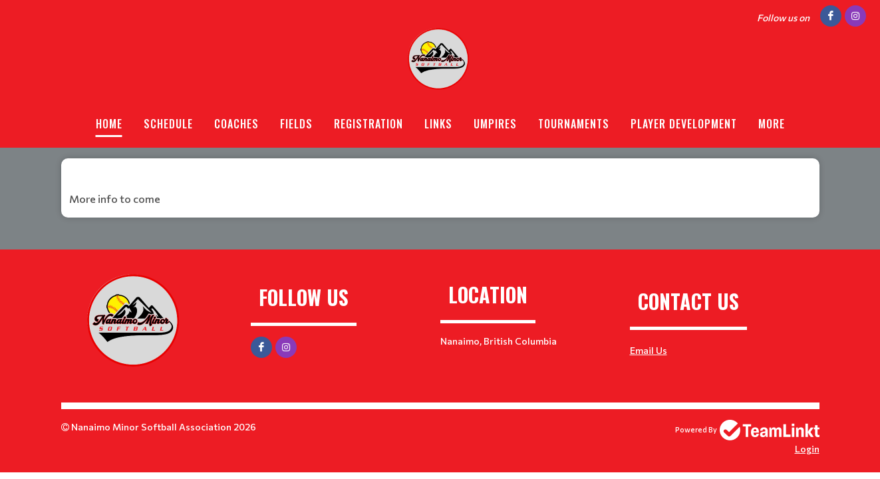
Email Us (648, 350)
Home (109, 124)
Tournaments (573, 124)
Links (438, 124)
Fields (296, 124)
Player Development (684, 124)
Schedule (168, 124)
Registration (368, 124)
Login (807, 448)
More (771, 124)
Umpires (495, 124)
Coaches (236, 124)
